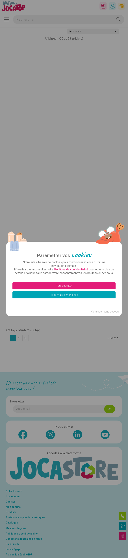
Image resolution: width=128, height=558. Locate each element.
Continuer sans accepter (105, 311)
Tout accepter (64, 285)
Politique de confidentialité (71, 269)
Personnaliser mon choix (64, 294)
